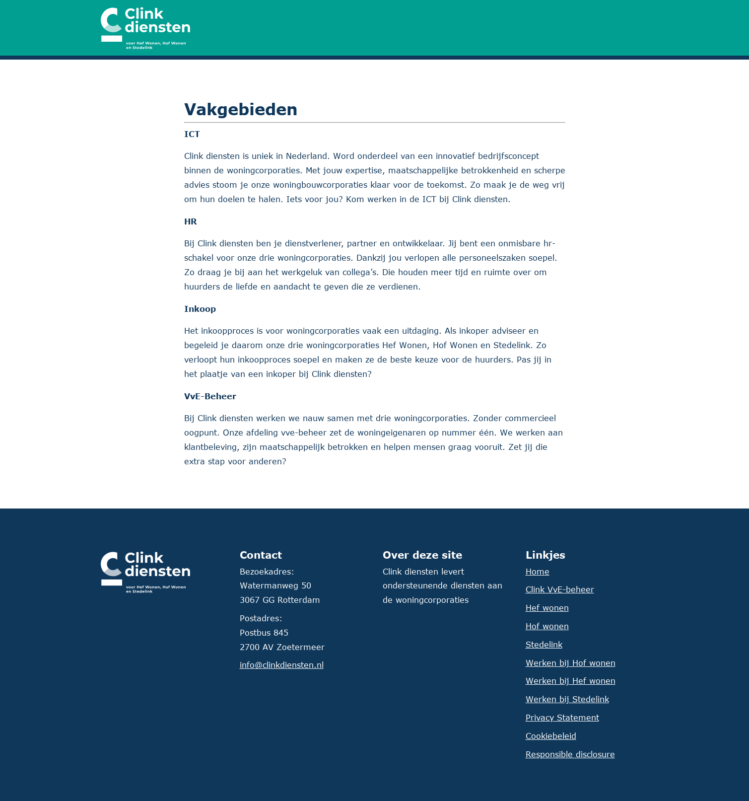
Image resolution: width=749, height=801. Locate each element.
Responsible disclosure (570, 754)
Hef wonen (547, 607)
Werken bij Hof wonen (570, 662)
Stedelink (544, 644)
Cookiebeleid (551, 735)
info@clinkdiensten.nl (282, 664)
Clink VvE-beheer (560, 589)
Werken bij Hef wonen (570, 680)
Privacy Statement (562, 717)
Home (537, 571)
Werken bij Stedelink (567, 699)
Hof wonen (547, 626)
